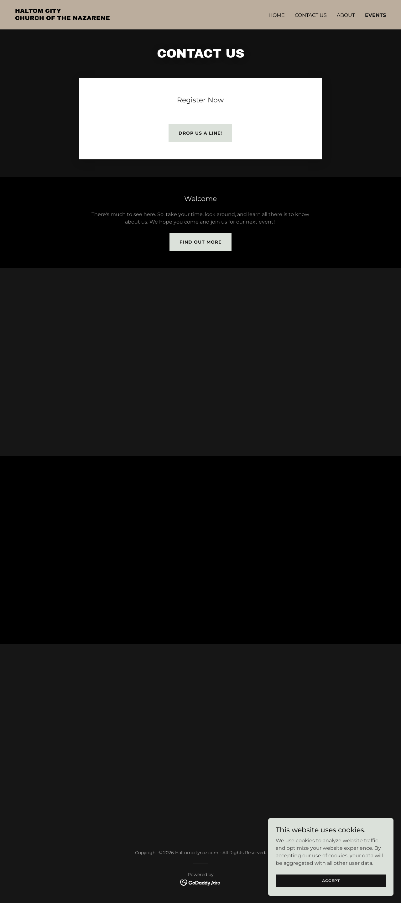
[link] (62, 18)
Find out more (200, 242)
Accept (331, 880)
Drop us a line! (200, 133)
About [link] (346, 15)
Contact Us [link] (311, 15)
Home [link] (276, 15)
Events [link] (375, 15)
